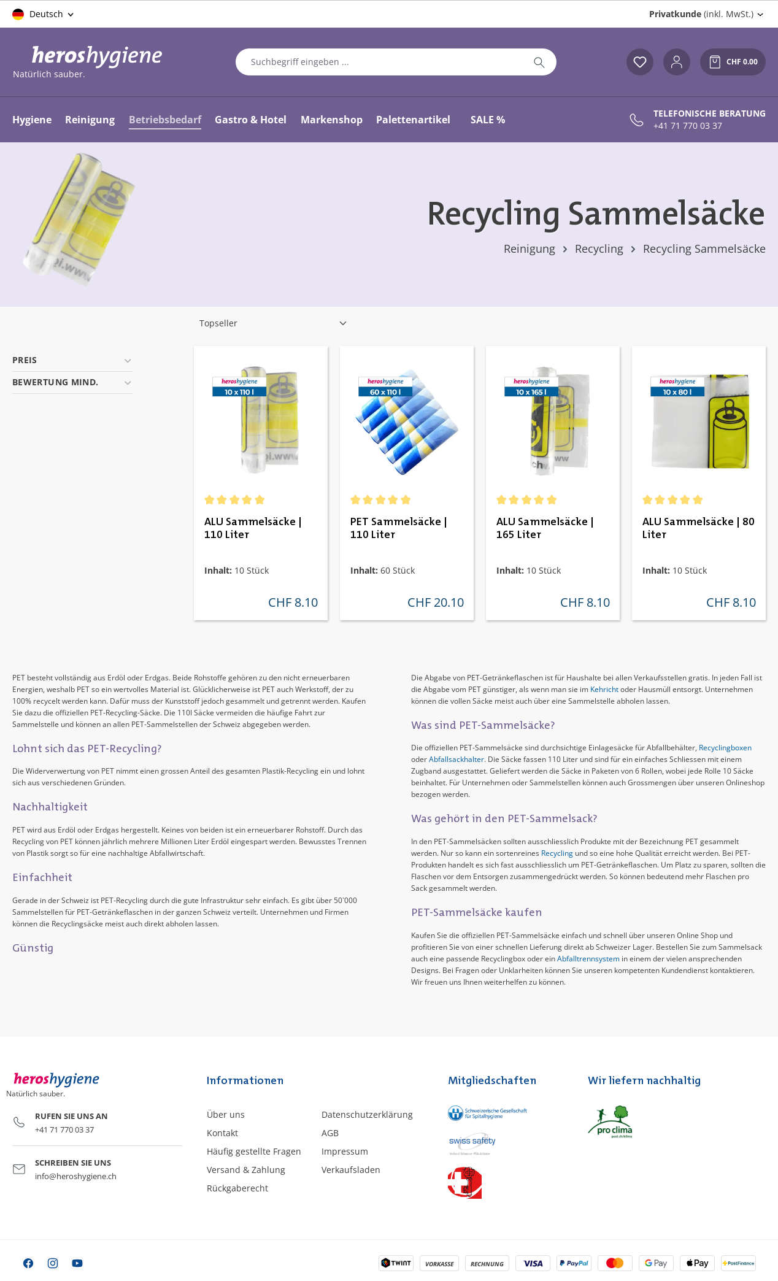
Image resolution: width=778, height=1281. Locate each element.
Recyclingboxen (725, 747)
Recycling (557, 853)
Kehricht (604, 689)
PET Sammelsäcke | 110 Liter (398, 528)
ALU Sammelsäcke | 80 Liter (698, 528)
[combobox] (379, 61)
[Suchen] (539, 61)
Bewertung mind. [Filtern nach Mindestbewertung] (72, 382)
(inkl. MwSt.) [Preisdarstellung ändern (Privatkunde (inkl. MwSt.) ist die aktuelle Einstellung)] (701, 14)
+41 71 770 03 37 (687, 125)
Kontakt (222, 1133)
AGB (330, 1133)
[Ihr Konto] (676, 61)
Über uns (226, 1114)
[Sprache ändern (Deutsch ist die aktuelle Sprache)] (43, 14)
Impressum (345, 1151)
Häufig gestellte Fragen (254, 1151)
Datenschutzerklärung (367, 1114)
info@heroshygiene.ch (76, 1176)
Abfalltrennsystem (588, 958)
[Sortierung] (273, 323)
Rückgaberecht (237, 1188)
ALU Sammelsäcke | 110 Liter (253, 528)
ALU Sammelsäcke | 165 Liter (545, 528)
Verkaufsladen (351, 1169)
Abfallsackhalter (456, 759)
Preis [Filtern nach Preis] (72, 360)
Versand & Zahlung (246, 1169)
